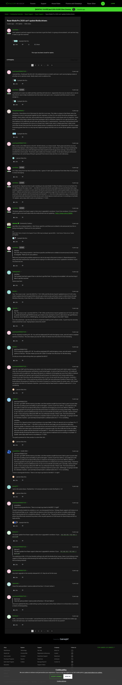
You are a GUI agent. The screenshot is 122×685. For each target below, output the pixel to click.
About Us (56, 650)
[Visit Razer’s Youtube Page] (72, 662)
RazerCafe (6, 653)
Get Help (39, 650)
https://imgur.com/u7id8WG (64, 213)
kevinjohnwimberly (18, 110)
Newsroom (57, 656)
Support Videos (41, 664)
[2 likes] (19, 80)
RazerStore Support (42, 656)
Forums (32, 3)
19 (47, 65)
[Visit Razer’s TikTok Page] (72, 665)
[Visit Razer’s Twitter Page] (72, 659)
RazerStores (7, 650)
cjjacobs (14, 308)
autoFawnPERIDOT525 (19, 71)
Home (6, 14)
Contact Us (57, 662)
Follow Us (73, 647)
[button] (112, 4)
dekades (14, 223)
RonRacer (15, 616)
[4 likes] (20, 41)
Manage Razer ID (41, 662)
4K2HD (14, 291)
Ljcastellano (16, 451)
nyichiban (15, 30)
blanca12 (15, 532)
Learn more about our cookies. (93, 672)
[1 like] (19, 158)
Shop (5, 647)
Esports (22, 659)
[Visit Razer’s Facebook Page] (72, 650)
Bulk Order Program (9, 662)
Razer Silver (91, 3)
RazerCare (40, 659)
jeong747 (15, 486)
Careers (56, 653)
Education (6, 664)
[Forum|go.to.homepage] (15, 4)
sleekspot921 (16, 271)
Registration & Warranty (43, 653)
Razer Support (29, 14)
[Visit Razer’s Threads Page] (72, 656)
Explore (22, 647)
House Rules (56, 3)
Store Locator (7, 656)
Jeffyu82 (15, 399)
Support (43, 3)
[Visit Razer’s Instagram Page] (72, 653)
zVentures (56, 659)
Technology (23, 650)
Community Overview (16, 14)
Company (56, 647)
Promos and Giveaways (74, 3)
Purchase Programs (9, 659)
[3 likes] (20, 522)
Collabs (22, 662)
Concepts (23, 656)
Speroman (15, 583)
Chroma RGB (24, 653)
